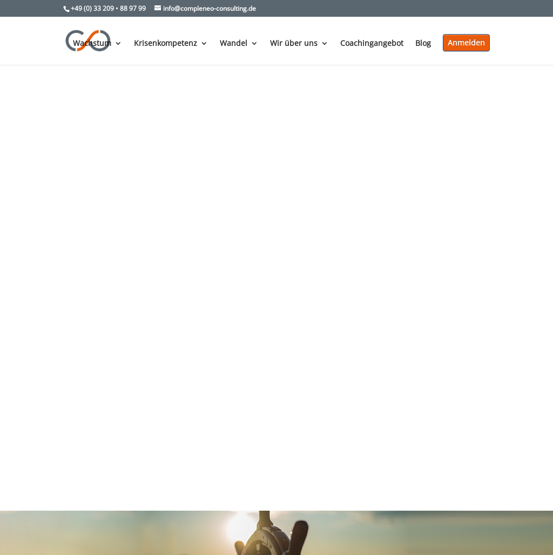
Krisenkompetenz (165, 43)
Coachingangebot (371, 43)
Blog (423, 43)
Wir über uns (294, 43)
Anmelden (466, 42)
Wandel (233, 43)
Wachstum (92, 43)
